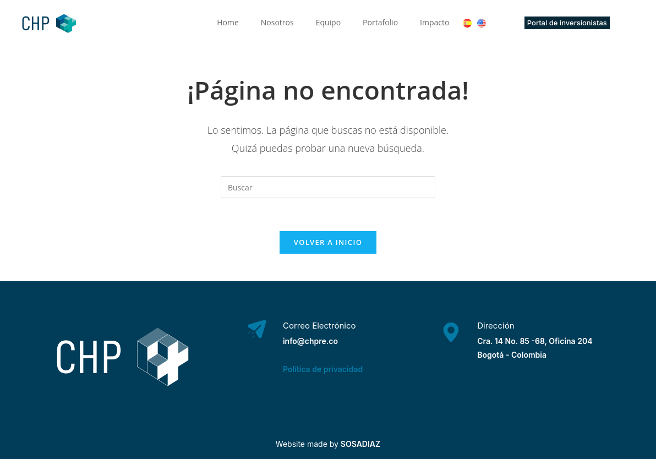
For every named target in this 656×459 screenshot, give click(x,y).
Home (228, 22)
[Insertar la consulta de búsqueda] (328, 187)
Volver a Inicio (328, 242)
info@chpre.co (310, 341)
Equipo (328, 22)
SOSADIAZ (360, 444)
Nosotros (277, 22)
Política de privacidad (323, 369)
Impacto (434, 22)
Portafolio (380, 22)
